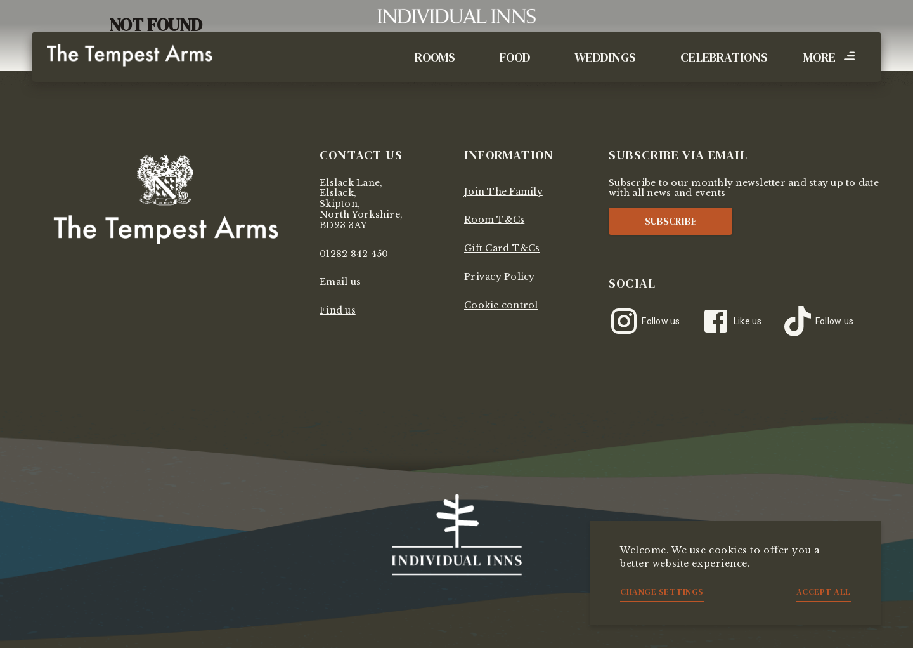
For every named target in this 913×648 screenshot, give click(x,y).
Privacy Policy (499, 276)
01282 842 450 (354, 254)
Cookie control (501, 305)
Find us (338, 310)
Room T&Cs (494, 219)
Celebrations (724, 57)
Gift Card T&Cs (502, 248)
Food (515, 57)
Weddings (605, 57)
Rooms (435, 57)
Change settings (662, 591)
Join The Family (503, 191)
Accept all (823, 591)
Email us (340, 282)
